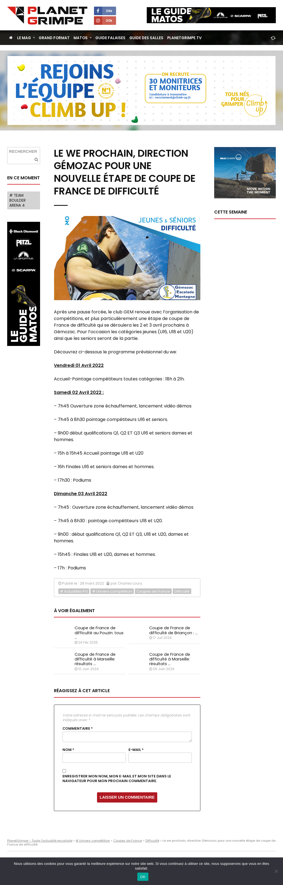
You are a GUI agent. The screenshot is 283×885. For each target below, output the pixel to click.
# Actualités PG (74, 591)
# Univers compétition (112, 591)
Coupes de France (153, 591)
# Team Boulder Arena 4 (17, 200)
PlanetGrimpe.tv (184, 38)
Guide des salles (146, 38)
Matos (81, 38)
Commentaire (77, 728)
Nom (68, 750)
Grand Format (54, 38)
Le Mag (24, 38)
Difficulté (182, 591)
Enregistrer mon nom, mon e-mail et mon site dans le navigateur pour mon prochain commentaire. (116, 778)
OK (142, 877)
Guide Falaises (110, 38)
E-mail (136, 750)
